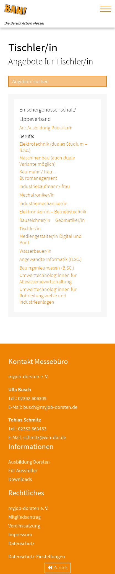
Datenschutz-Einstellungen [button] (36, 556)
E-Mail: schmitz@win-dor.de (37, 437)
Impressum (20, 534)
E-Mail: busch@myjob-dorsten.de (42, 407)
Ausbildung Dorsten (29, 462)
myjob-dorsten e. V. (28, 508)
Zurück (57, 567)
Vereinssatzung (24, 526)
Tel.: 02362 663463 (27, 428)
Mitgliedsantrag (24, 517)
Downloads (20, 479)
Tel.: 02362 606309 (27, 398)
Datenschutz (21, 543)
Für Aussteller (22, 470)
